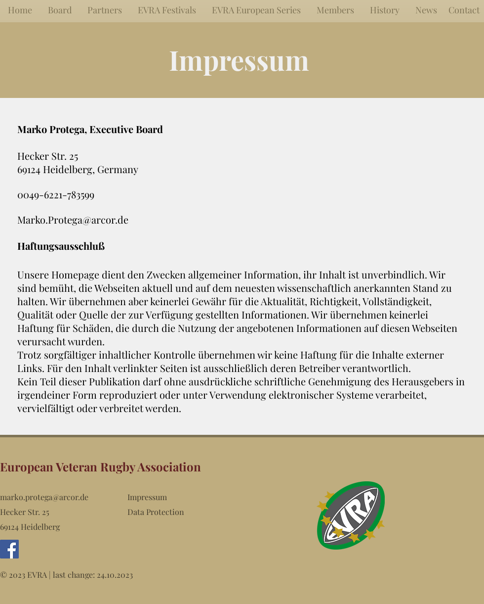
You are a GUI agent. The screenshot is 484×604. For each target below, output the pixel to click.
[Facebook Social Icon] (9, 549)
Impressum (147, 497)
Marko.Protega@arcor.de (72, 219)
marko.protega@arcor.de (44, 497)
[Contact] (464, 10)
